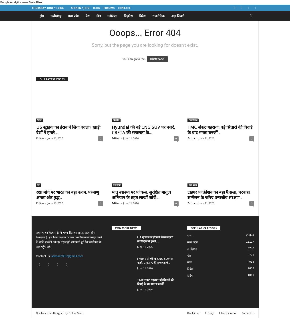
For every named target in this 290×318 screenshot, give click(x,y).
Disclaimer (193, 313)
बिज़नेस (128, 16)
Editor (40, 138)
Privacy (209, 313)
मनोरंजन (112, 16)
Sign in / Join (80, 8)
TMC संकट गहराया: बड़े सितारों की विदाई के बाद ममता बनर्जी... (219, 129)
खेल (98, 16)
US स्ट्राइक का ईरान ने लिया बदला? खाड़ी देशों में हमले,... (68, 129)
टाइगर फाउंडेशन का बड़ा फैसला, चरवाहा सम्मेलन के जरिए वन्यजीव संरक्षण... (218, 194)
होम (42, 16)
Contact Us (248, 313)
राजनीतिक (158, 16)
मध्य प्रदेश (73, 16)
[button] (252, 16)
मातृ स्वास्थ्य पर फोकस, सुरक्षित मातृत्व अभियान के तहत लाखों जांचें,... (141, 194)
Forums (109, 8)
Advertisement (228, 313)
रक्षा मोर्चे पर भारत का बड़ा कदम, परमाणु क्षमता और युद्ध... (67, 194)
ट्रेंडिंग (190, 275)
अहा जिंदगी (177, 16)
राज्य (189, 235)
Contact (124, 8)
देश (88, 16)
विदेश (142, 16)
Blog (96, 8)
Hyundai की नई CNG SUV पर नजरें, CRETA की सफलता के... (143, 129)
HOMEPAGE (157, 59)
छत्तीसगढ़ (55, 16)
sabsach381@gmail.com (67, 256)
